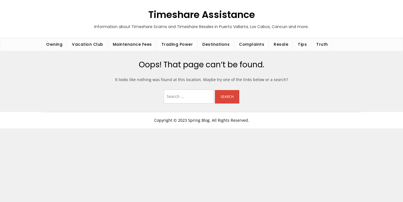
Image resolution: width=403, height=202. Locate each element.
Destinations (215, 44)
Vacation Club (87, 44)
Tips (302, 44)
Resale (281, 44)
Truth (322, 44)
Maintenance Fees (132, 44)
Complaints (251, 44)
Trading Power (177, 44)
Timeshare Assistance (201, 14)
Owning (54, 44)
